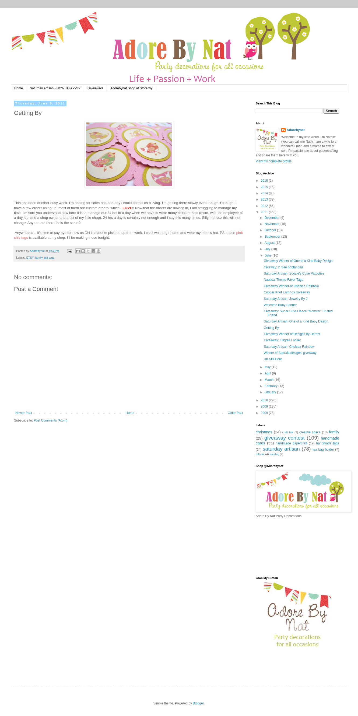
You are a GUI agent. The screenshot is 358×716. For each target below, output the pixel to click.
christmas (264, 432)
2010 (265, 400)
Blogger (198, 703)
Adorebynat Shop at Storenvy (131, 88)
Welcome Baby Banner (280, 305)
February (271, 386)
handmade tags (327, 443)
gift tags (49, 257)
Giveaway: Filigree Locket (282, 340)
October (271, 230)
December (272, 218)
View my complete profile (274, 161)
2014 (265, 193)
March (270, 380)
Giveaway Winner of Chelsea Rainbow (291, 286)
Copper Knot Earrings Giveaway (287, 292)
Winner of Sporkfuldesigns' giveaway (290, 353)
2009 (265, 406)
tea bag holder (323, 449)
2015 (265, 187)
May (268, 367)
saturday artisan (281, 449)
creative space (310, 432)
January (271, 392)
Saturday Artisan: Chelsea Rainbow (289, 347)
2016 (265, 180)
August (270, 243)
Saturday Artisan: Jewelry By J (285, 299)
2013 (265, 199)
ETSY (30, 257)
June (268, 255)
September (273, 236)
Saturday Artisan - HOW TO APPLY (55, 88)
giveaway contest (284, 438)
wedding (274, 454)
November (272, 224)
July (268, 249)
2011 (265, 212)
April (268, 373)
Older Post (235, 413)
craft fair (287, 432)
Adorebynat (296, 130)
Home (18, 88)
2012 (265, 206)
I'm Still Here (273, 359)
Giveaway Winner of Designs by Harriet (292, 334)
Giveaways (95, 88)
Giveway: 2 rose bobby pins (283, 267)
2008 (265, 413)
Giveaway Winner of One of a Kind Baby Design (298, 261)
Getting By (271, 328)
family (39, 257)
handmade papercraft (291, 443)
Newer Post (23, 413)
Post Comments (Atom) (50, 420)
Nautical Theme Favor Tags (283, 280)
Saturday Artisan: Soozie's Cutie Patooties (294, 273)
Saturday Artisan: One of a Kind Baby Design (296, 321)
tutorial (260, 454)
